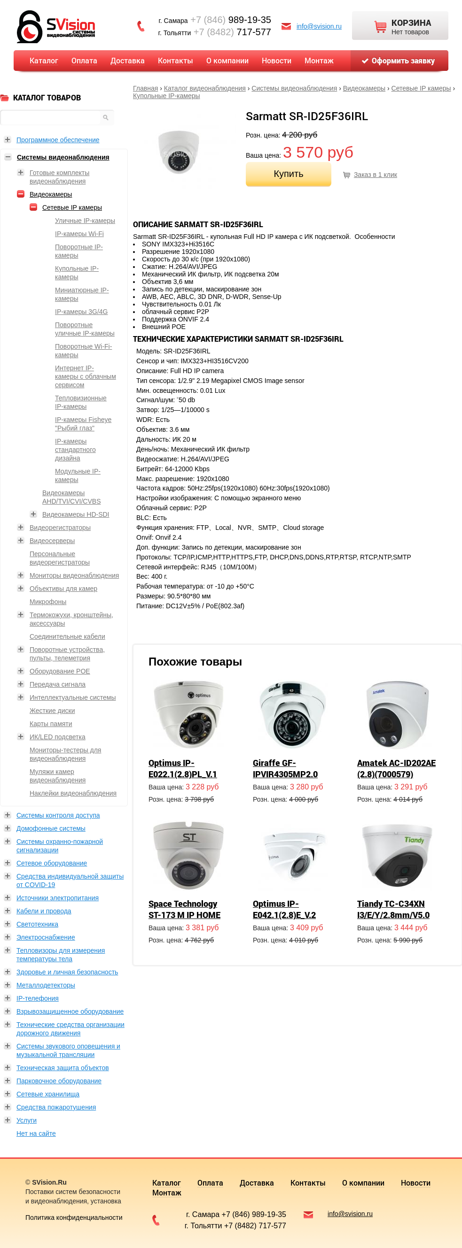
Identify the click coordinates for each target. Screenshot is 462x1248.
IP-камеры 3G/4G (81, 311)
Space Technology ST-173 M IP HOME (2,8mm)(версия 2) (185, 915)
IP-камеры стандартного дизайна (75, 449)
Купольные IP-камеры (166, 96)
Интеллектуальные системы (73, 697)
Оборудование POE (60, 671)
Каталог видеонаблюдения (205, 88)
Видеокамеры (364, 88)
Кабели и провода (43, 911)
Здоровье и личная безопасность (67, 972)
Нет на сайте (36, 1133)
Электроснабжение (45, 937)
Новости (276, 60)
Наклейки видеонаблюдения (73, 793)
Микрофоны (48, 601)
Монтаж (319, 60)
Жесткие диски (52, 710)
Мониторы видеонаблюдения (74, 575)
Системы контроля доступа (58, 815)
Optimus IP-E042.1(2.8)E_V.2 (284, 909)
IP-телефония (37, 998)
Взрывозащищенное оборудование (70, 1011)
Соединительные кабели (67, 636)
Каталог (44, 60)
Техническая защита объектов (62, 1068)
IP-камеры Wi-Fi (79, 233)
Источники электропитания (57, 898)
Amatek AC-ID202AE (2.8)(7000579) (396, 768)
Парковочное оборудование (59, 1081)
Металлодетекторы (45, 985)
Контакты (175, 60)
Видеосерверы (52, 540)
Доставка (127, 60)
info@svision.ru (319, 26)
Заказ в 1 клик (375, 174)
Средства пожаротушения (56, 1107)
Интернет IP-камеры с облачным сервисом (85, 376)
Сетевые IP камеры (421, 88)
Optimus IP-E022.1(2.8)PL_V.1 (183, 768)
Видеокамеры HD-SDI (76, 514)
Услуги (26, 1120)
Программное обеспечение (58, 140)
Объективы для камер (63, 588)
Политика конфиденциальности (74, 1217)
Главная (145, 88)
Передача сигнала (58, 684)
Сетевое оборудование (51, 863)
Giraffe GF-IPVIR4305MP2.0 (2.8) (285, 774)
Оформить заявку (403, 60)
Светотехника (37, 924)
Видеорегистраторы (60, 527)
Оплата (84, 60)
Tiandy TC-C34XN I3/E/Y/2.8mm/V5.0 (393, 909)
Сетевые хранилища (47, 1094)
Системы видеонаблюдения (294, 88)
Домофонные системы (51, 828)
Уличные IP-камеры (85, 220)
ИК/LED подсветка (58, 737)
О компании (227, 60)
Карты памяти (51, 723)
